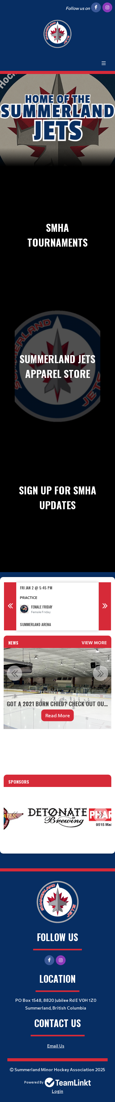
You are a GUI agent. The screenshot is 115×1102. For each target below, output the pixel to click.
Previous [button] (10, 606)
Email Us (55, 1045)
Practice (28, 597)
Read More (57, 715)
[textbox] (57, 742)
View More (94, 642)
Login (57, 1091)
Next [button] (105, 606)
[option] (57, 606)
